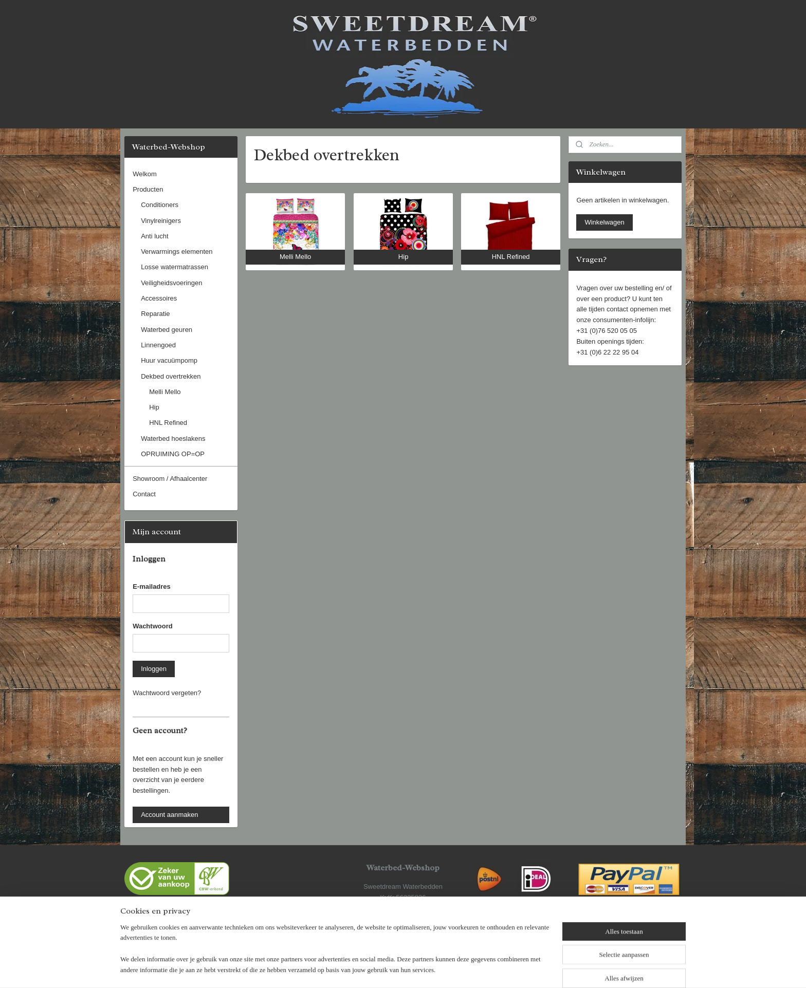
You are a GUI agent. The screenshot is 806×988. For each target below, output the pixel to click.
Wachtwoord (153, 626)
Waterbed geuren (166, 329)
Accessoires (159, 298)
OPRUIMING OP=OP (173, 454)
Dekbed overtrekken (170, 376)
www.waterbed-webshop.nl (403, 918)
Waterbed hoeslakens (173, 438)
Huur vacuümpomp (169, 360)
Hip (154, 407)
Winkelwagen (604, 222)
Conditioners (159, 205)
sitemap (379, 969)
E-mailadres (152, 586)
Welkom (145, 174)
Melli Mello (164, 392)
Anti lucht (154, 236)
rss (397, 969)
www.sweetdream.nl (403, 929)
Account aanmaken (169, 814)
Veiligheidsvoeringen (171, 283)
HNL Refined (168, 422)
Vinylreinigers (161, 221)
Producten (148, 189)
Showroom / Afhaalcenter (170, 478)
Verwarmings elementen (176, 251)
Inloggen (154, 669)
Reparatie (155, 314)
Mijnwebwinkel (510, 969)
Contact (144, 494)
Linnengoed (158, 345)
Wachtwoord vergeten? (167, 693)
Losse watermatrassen (174, 267)
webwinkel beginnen (431, 969)
